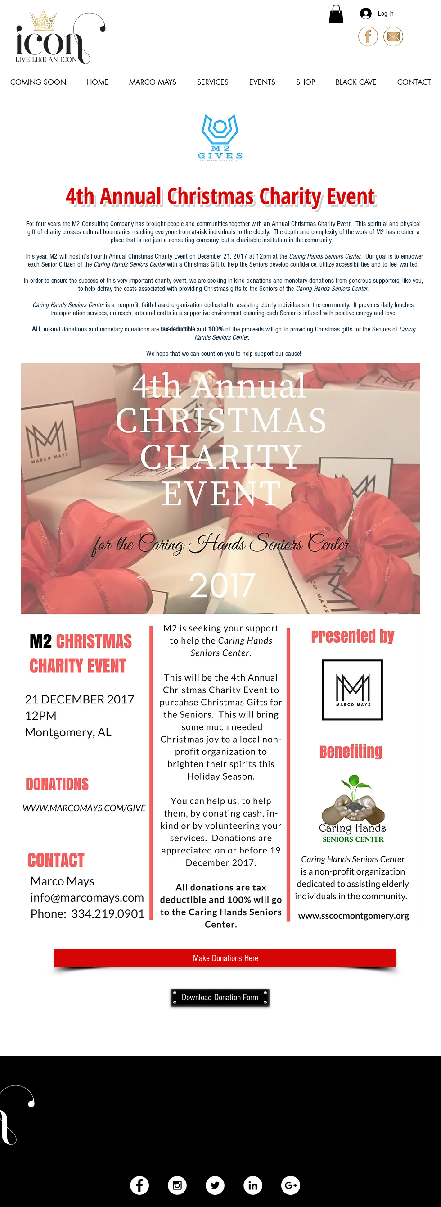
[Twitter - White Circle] (215, 1185)
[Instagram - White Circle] (177, 1185)
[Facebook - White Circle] (139, 1185)
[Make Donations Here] (225, 958)
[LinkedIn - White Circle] (252, 1185)
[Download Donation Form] (220, 998)
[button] (336, 14)
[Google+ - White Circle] (290, 1185)
